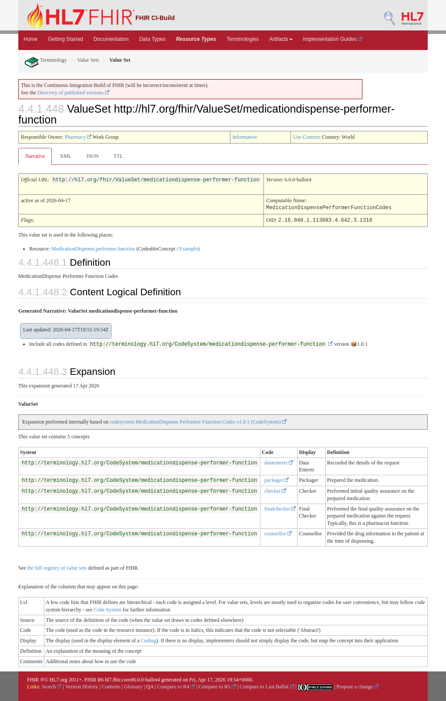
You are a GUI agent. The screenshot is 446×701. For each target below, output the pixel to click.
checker (275, 490)
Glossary (133, 686)
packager (276, 479)
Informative (245, 137)
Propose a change (357, 686)
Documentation (111, 39)
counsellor (278, 533)
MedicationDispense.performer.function (93, 248)
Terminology (46, 60)
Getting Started (65, 39)
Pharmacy (78, 137)
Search (52, 686)
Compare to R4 (176, 686)
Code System (108, 609)
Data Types (152, 39)
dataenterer (278, 462)
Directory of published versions (73, 93)
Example (188, 248)
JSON (92, 156)
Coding (148, 640)
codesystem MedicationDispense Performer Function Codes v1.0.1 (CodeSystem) (198, 421)
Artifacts (280, 39)
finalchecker (280, 508)
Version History (81, 686)
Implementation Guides (333, 39)
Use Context (306, 137)
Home (30, 39)
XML (65, 156)
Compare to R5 (217, 686)
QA (150, 686)
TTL (118, 156)
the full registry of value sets (57, 567)
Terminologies (242, 39)
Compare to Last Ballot (267, 686)
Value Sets (88, 60)
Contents (111, 686)
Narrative (35, 156)
